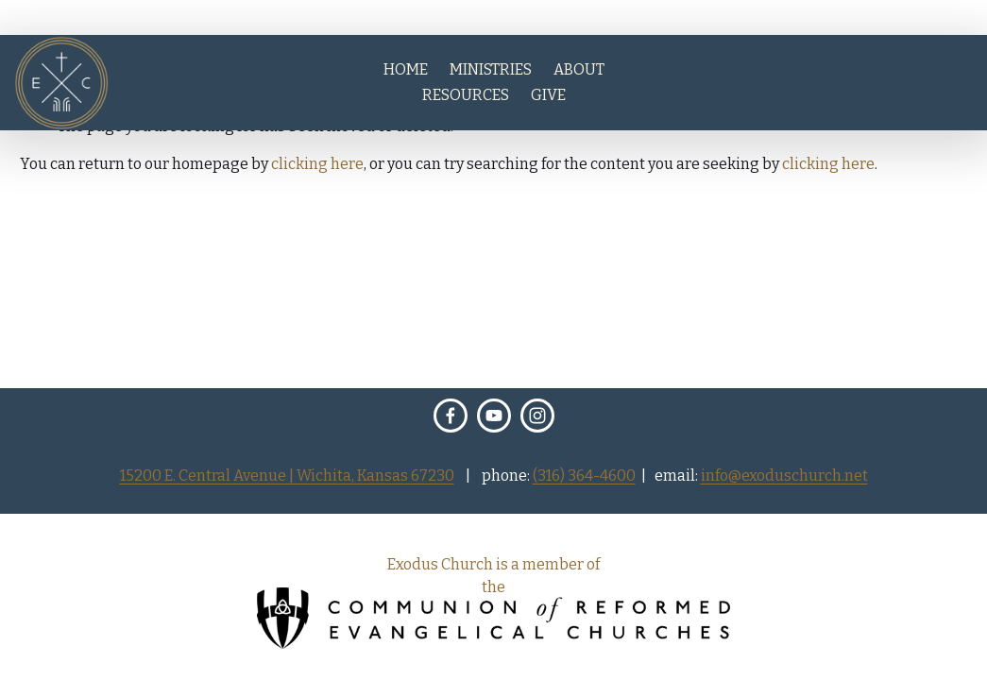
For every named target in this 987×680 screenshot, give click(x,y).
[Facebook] (451, 416)
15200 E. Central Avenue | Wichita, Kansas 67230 (287, 476)
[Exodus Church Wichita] (494, 416)
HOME (405, 69)
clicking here (317, 164)
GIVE (548, 95)
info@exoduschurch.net (784, 476)
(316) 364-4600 (584, 476)
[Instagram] (537, 416)
